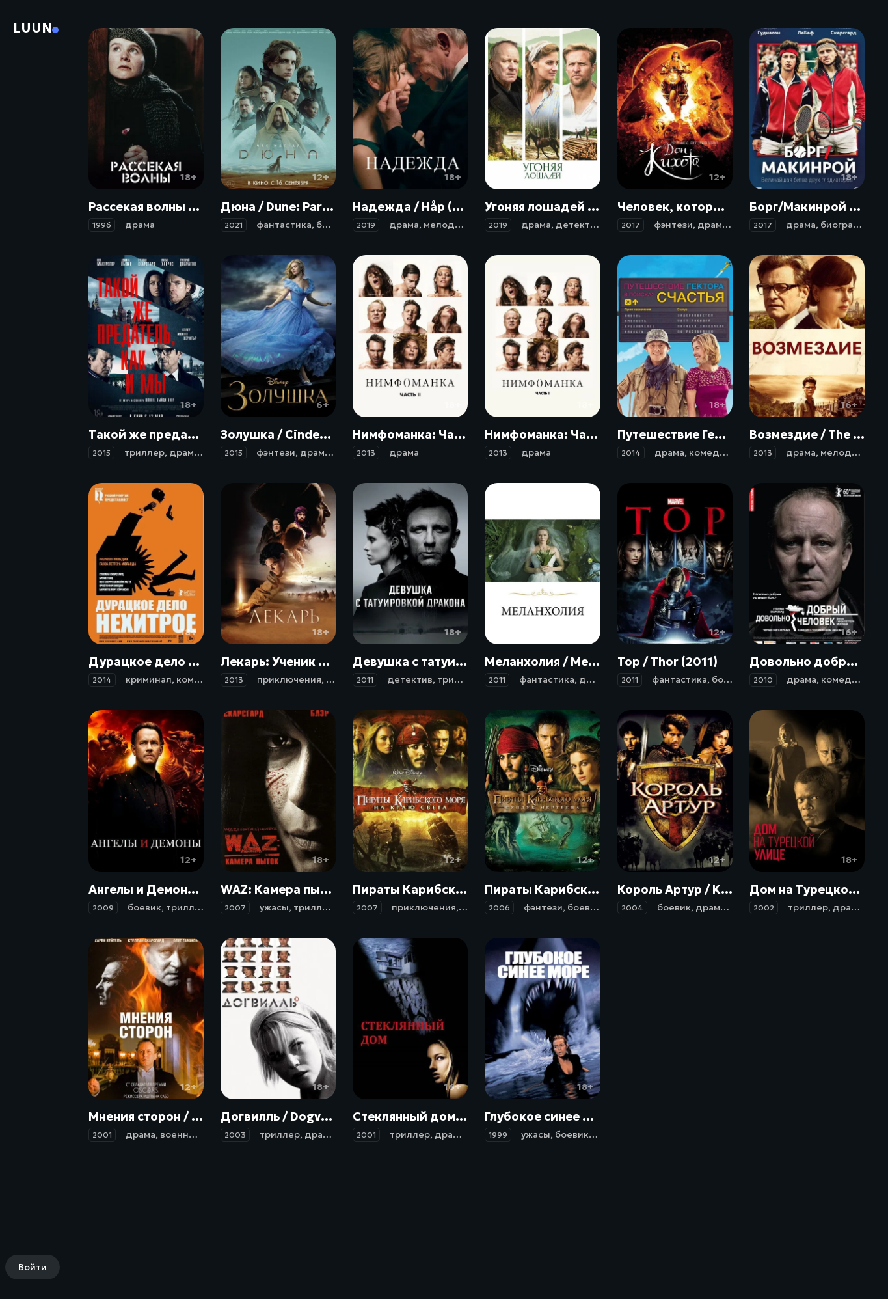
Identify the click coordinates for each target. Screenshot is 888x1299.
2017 (630, 225)
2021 (233, 225)
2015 (101, 453)
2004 (632, 907)
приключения (289, 679)
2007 (235, 907)
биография (845, 224)
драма (140, 224)
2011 (365, 680)
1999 (498, 1135)
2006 (499, 907)
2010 (763, 680)
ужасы (274, 907)
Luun (32, 28)
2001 (102, 1135)
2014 (631, 453)
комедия (710, 452)
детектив (578, 224)
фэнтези (673, 224)
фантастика (284, 224)
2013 (366, 453)
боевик (333, 224)
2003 (235, 1135)
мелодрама (451, 224)
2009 (103, 907)
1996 (101, 225)
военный (181, 1134)
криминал (149, 679)
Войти (32, 1267)
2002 (763, 907)
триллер (144, 452)
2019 (366, 225)
